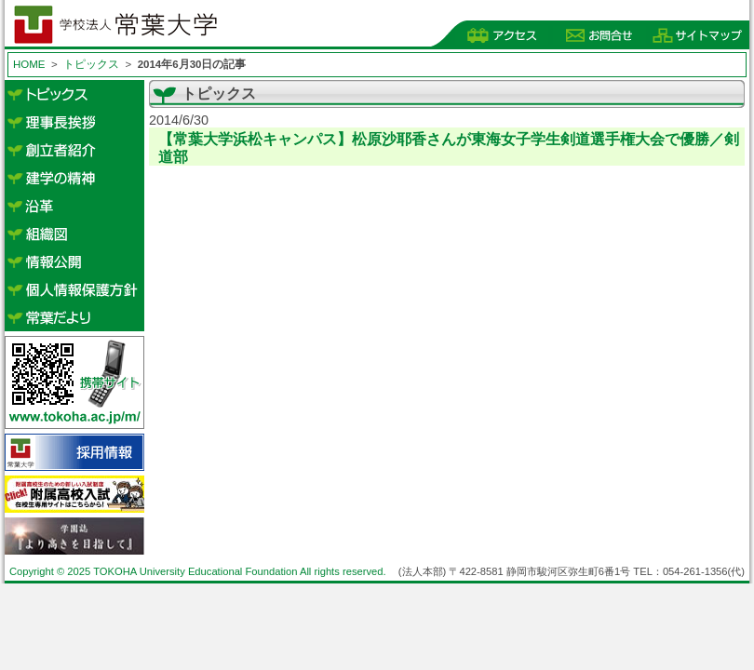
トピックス (91, 64)
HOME (29, 64)
